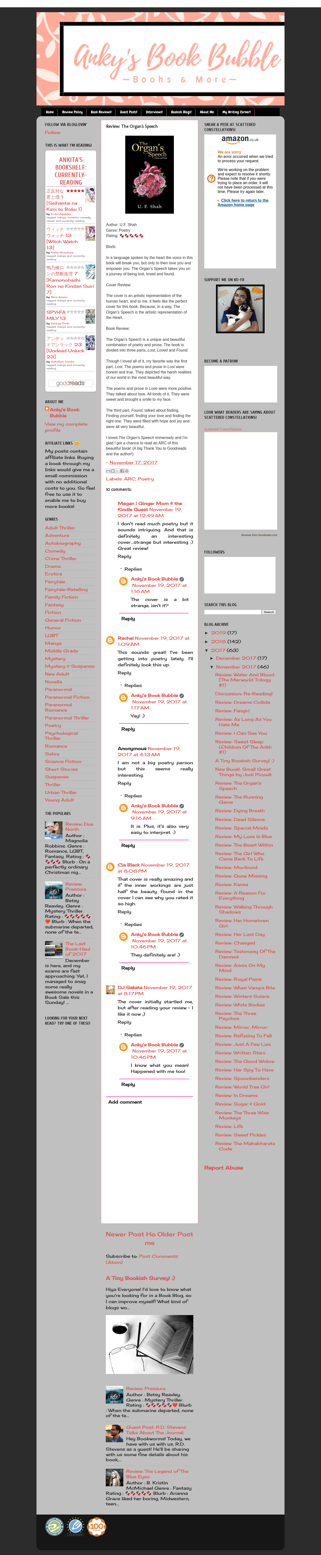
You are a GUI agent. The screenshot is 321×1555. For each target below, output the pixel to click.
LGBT (51, 635)
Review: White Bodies (240, 1004)
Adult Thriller (60, 527)
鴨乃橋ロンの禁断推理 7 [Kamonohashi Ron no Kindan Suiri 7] (70, 280)
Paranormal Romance (58, 707)
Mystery (55, 658)
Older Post (175, 1234)
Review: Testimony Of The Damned (245, 954)
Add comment (125, 1102)
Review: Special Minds (241, 827)
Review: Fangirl (232, 710)
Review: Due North (79, 826)
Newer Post (125, 1234)
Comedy (55, 550)
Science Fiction (63, 761)
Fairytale (55, 581)
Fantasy (54, 604)
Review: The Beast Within (244, 845)
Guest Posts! (128, 112)
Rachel (126, 638)
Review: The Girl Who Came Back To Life (239, 856)
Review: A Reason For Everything (240, 895)
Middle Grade (61, 650)
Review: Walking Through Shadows (244, 909)
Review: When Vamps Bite (245, 987)
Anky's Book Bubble (154, 579)
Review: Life (229, 1126)
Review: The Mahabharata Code (245, 1146)
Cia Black (129, 865)
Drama (53, 566)
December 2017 (237, 658)
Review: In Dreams (236, 1095)
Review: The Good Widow (244, 1061)
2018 (219, 641)
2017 (219, 650)
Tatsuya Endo (60, 323)
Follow (52, 132)
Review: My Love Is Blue (243, 836)
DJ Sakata (130, 987)
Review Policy (72, 112)
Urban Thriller (61, 792)
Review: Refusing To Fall (243, 1035)
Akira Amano (59, 297)
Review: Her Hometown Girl (242, 923)
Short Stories (61, 769)
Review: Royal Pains (238, 979)
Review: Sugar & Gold (240, 1104)
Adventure (57, 535)
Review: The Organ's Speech (238, 785)
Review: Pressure (146, 1388)
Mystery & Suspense (70, 666)
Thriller (53, 784)
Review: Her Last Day (240, 934)
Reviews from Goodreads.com (259, 535)
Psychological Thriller (61, 735)
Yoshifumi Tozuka (62, 361)
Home (50, 112)
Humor (53, 627)
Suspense (57, 776)
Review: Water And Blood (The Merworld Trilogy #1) (244, 680)
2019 (219, 632)
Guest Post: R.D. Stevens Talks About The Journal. (156, 1429)
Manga (53, 643)
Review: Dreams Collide (242, 702)
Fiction (53, 612)
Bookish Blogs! (181, 112)
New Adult (57, 674)
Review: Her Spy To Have (244, 1069)
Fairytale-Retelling (66, 589)
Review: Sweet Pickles (240, 1134)
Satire (52, 753)
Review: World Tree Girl (242, 1086)
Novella (53, 681)
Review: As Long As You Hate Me (243, 721)
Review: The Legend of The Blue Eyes (157, 1474)
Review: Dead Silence (240, 819)
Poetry (146, 478)
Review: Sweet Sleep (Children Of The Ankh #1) (243, 747)
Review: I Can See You (241, 733)
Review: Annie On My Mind (240, 968)
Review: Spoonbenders (242, 1078)
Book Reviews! (101, 112)
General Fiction (63, 620)
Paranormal (58, 689)
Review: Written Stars (240, 1052)
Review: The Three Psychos (235, 1016)
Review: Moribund (236, 867)
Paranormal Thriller (67, 717)
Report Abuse (223, 1167)
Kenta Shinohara (62, 252)
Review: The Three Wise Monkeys (242, 1115)
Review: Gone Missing (241, 875)
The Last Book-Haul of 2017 (77, 949)
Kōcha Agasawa (61, 213)
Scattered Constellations (223, 429)
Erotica (53, 573)
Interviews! (154, 112)
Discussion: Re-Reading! (244, 693)
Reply (124, 556)
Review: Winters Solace (242, 996)
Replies (133, 569)
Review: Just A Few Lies (243, 1044)
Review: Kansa (231, 884)
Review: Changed (235, 942)
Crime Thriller (61, 558)
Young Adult (59, 799)
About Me (207, 112)
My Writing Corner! (237, 112)
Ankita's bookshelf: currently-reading (71, 171)
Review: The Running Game (239, 799)
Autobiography (63, 543)
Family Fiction (61, 597)
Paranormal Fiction (67, 697)
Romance (56, 746)
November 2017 (237, 666)
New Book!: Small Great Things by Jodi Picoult (243, 771)
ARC (129, 478)
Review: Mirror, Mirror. (241, 1027)
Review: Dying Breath (240, 810)
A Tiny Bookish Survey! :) (140, 1278)
